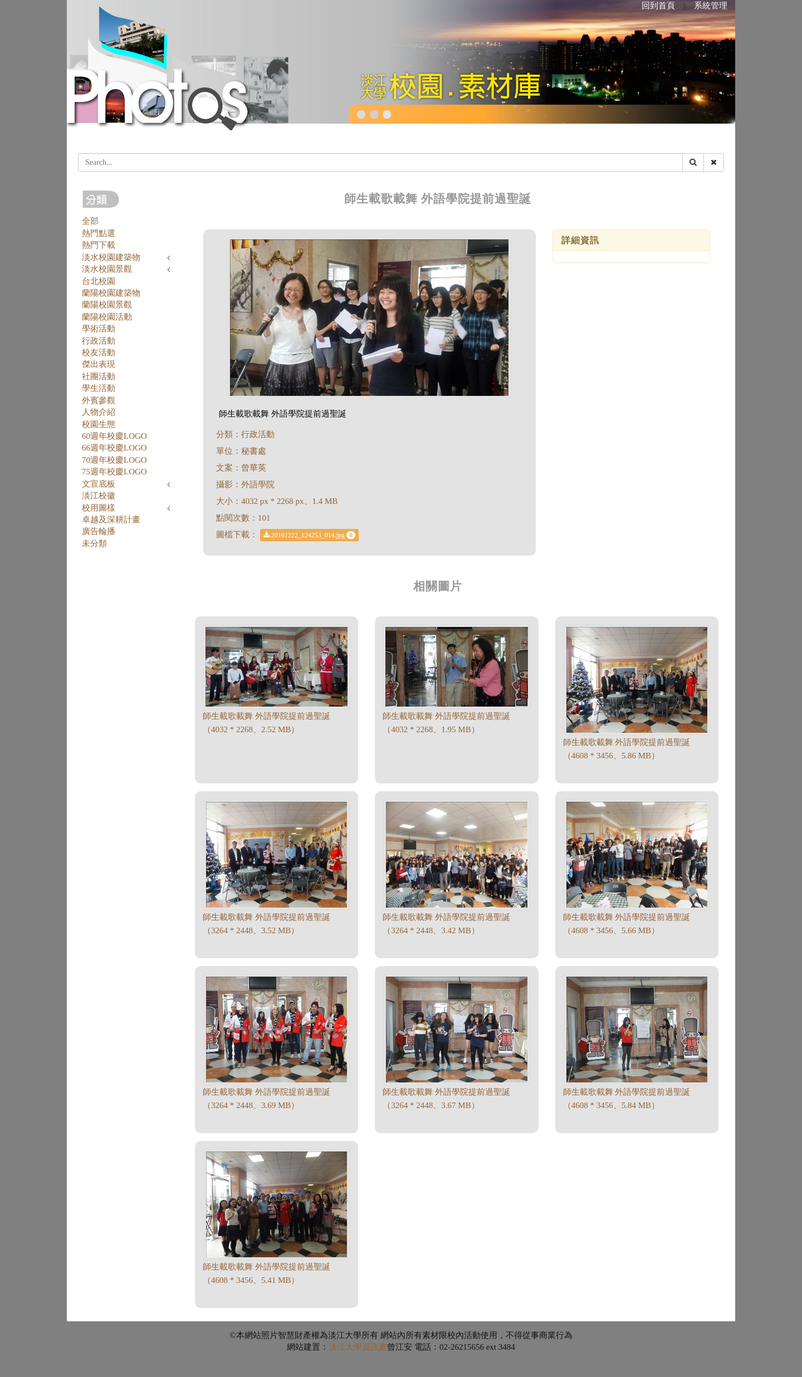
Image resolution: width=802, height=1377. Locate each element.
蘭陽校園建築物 (111, 292)
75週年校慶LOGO (114, 471)
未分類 (94, 543)
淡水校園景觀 (107, 268)
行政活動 (98, 340)
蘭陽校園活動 (107, 316)
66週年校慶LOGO (114, 447)
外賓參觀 (98, 400)
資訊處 (374, 1346)
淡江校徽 (98, 495)
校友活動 (98, 352)
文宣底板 (98, 483)
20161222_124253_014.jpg (309, 535)
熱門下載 (98, 245)
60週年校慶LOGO (114, 436)
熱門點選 (98, 233)
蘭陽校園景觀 (107, 304)
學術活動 (98, 328)
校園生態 (98, 424)
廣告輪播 (98, 531)
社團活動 (98, 376)
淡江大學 (345, 1346)
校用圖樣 (98, 507)
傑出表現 (98, 364)
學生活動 (98, 388)
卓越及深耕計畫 (111, 519)
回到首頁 (658, 5)
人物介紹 (98, 412)
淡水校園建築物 (111, 257)
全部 (90, 221)
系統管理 (710, 5)
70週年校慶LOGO (114, 459)
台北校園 (98, 281)
